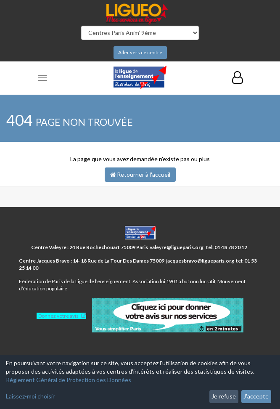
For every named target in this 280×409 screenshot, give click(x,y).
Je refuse (223, 396)
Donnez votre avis (58, 316)
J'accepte (256, 396)
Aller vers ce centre (140, 52)
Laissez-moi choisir (30, 396)
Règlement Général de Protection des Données (68, 379)
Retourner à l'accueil (140, 174)
